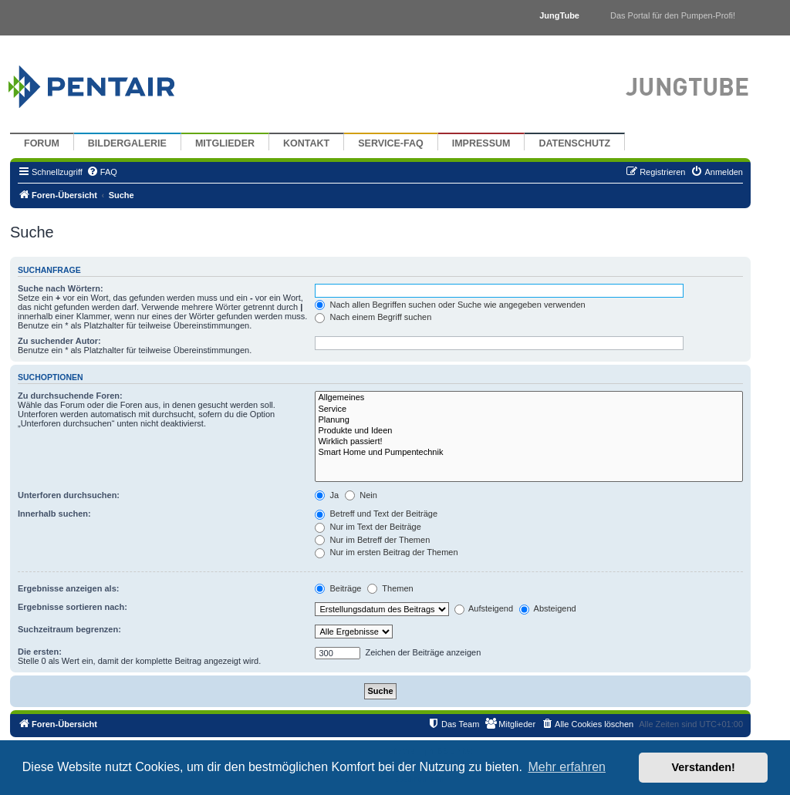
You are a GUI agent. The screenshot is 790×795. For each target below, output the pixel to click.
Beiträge (338, 588)
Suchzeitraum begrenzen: (69, 629)
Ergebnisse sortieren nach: (72, 606)
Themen (390, 588)
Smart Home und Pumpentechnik (528, 452)
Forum (41, 143)
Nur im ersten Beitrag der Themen (386, 552)
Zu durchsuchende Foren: (70, 395)
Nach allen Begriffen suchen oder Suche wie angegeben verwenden (450, 304)
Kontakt (306, 143)
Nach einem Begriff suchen (373, 317)
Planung (528, 420)
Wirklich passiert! (528, 441)
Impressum (481, 143)
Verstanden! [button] (703, 767)
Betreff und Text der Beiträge (376, 513)
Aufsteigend (484, 608)
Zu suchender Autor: (59, 340)
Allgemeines (528, 397)
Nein (361, 495)
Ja (327, 495)
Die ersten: (40, 651)
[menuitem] (101, 172)
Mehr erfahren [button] (567, 766)
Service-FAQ (391, 143)
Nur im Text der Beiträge (367, 526)
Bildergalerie (127, 143)
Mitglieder (225, 143)
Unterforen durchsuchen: (69, 495)
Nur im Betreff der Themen (372, 539)
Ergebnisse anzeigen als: (68, 588)
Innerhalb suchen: (54, 513)
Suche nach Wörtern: (60, 288)
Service (528, 409)
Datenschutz (574, 143)
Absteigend (547, 608)
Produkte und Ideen (528, 431)
